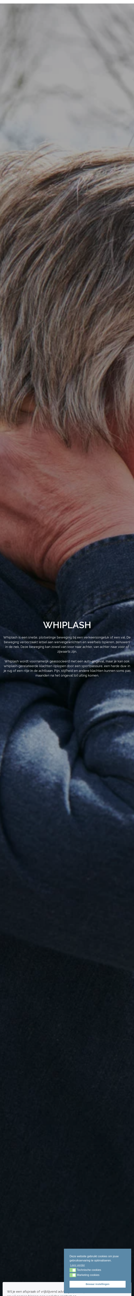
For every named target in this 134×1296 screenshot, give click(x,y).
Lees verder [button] (77, 1265)
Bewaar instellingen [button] (97, 1284)
